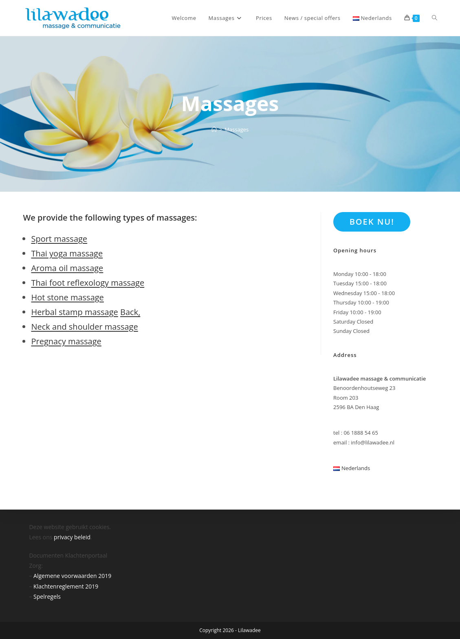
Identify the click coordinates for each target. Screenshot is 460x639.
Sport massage (59, 238)
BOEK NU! (372, 221)
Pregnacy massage (66, 341)
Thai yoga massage (67, 253)
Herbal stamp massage (74, 311)
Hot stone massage (67, 297)
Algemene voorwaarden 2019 (72, 576)
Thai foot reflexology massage (87, 282)
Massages (236, 129)
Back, (130, 311)
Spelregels (47, 596)
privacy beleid (72, 537)
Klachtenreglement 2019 (65, 586)
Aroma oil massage (67, 268)
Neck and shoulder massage (84, 326)
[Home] (214, 129)
